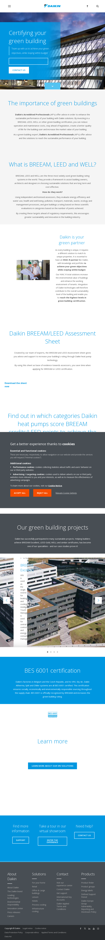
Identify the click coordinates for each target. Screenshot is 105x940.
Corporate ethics (32, 932)
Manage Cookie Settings (66, 493)
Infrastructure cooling (38, 910)
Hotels (35, 901)
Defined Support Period (88, 895)
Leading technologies (13, 896)
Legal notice (28, 928)
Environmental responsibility (13, 903)
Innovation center (15, 908)
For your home (38, 882)
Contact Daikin (63, 889)
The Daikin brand (14, 891)
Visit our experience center (64, 884)
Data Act (8, 936)
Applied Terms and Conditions (53, 932)
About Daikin (13, 887)
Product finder (87, 882)
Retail (34, 886)
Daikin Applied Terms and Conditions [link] (63, 906)
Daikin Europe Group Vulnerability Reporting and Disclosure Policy (88, 906)
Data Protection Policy (14, 932)
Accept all (20, 493)
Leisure (35, 897)
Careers (10, 916)
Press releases (13, 912)
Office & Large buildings (38, 891)
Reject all (42, 493)
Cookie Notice (55, 485)
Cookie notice (40, 928)
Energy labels (87, 890)
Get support (62, 893)
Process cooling (39, 904)
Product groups (88, 886)
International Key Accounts (64, 898)
